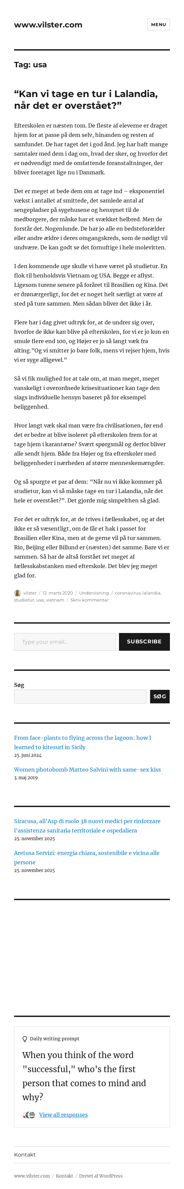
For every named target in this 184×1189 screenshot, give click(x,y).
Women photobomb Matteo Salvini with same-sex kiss (87, 769)
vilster (30, 593)
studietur (24, 600)
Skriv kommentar (89, 600)
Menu (158, 24)
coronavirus (127, 593)
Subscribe (144, 641)
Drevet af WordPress (101, 1176)
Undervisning (94, 593)
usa (40, 600)
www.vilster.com (48, 24)
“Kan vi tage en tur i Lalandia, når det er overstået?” (86, 99)
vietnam (55, 600)
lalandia (151, 593)
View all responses (63, 1114)
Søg (19, 685)
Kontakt (25, 1155)
